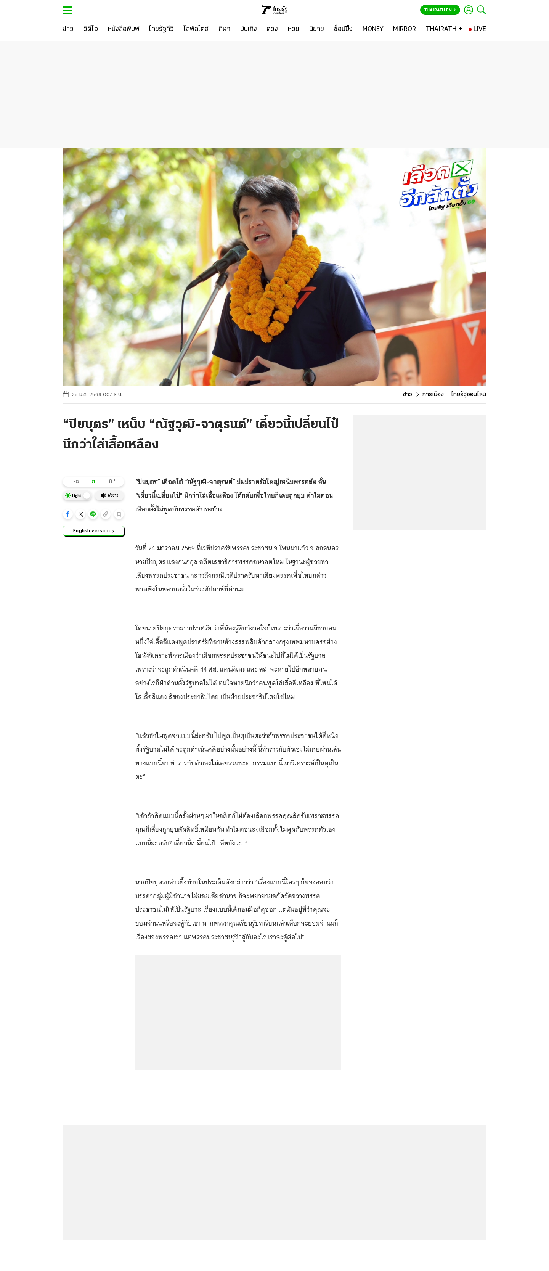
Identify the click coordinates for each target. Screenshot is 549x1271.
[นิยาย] (316, 29)
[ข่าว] (68, 29)
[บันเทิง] (248, 29)
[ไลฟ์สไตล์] (196, 29)
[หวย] (293, 29)
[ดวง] (272, 29)
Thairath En (440, 10)
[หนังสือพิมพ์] (124, 29)
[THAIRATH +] (444, 29)
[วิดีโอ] (90, 29)
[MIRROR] (404, 29)
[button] (68, 514)
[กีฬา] (224, 29)
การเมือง (433, 395)
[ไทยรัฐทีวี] (161, 29)
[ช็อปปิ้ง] (343, 29)
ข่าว (407, 395)
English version (93, 530)
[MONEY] (373, 29)
